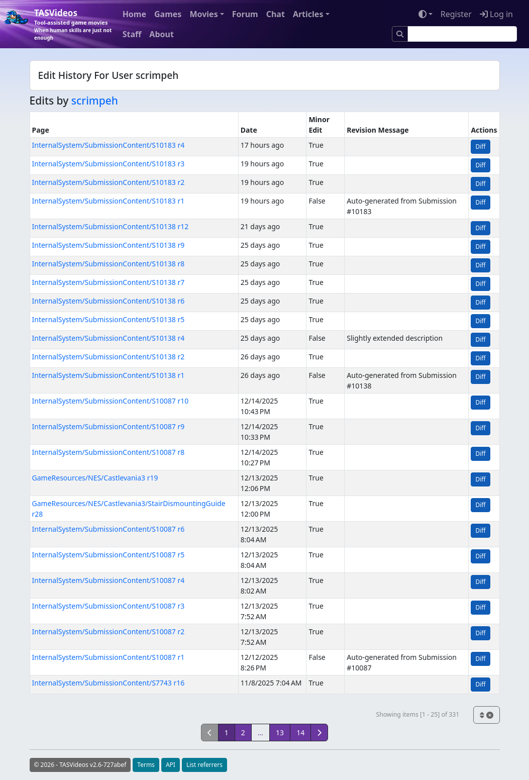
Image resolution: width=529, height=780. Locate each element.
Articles (308, 14)
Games (167, 14)
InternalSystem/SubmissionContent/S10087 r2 (108, 631)
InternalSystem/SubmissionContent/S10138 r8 (108, 263)
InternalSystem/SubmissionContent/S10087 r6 (108, 529)
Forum (245, 14)
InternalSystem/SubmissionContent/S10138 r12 (110, 226)
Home (134, 14)
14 (300, 732)
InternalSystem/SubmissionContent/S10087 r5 (108, 554)
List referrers (204, 764)
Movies (203, 14)
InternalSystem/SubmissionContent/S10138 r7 (108, 282)
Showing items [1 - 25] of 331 (417, 714)
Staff (132, 34)
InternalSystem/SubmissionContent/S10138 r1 (108, 375)
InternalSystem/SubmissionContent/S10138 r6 (108, 301)
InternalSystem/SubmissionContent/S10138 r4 (108, 338)
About (161, 34)
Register (456, 14)
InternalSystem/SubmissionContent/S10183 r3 (108, 163)
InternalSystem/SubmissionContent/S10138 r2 (108, 356)
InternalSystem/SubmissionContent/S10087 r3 (108, 606)
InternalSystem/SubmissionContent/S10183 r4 (108, 145)
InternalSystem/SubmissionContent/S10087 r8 (108, 452)
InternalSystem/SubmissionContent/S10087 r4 (108, 580)
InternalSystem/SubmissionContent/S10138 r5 (108, 319)
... (260, 732)
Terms (146, 764)
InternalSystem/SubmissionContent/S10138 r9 (108, 245)
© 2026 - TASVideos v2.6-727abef (80, 764)
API (170, 764)
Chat (275, 14)
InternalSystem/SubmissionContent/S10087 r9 (108, 426)
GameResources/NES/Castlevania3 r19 (95, 477)
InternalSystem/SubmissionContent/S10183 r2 (108, 182)
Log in (496, 14)
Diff (480, 146)
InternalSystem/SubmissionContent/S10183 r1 (108, 201)
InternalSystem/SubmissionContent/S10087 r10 (110, 401)
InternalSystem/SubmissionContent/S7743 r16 (108, 683)
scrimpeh (94, 100)
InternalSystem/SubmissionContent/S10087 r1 (108, 657)
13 (280, 732)
